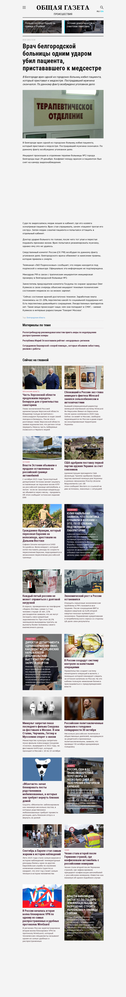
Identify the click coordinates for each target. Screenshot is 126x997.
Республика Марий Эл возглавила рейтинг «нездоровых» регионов (56, 340)
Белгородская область (36, 317)
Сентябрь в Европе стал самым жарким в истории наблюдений (42, 852)
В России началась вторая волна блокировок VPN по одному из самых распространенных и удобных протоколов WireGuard (41, 917)
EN (102, 11)
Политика (72, 510)
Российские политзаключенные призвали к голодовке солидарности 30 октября (83, 727)
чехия (66, 850)
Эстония (26, 462)
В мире (71, 766)
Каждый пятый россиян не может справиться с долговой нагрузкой (41, 599)
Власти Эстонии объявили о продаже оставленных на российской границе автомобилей (40, 470)
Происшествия (63, 14)
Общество (31, 639)
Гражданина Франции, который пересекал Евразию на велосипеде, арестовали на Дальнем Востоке (42, 535)
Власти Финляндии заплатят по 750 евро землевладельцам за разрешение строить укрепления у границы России (82, 905)
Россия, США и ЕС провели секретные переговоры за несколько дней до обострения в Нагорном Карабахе (83, 778)
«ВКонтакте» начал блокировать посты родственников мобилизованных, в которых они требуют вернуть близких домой (41, 792)
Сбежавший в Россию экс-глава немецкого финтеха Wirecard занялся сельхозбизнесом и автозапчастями (83, 397)
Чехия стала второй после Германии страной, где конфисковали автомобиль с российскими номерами (81, 858)
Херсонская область (31, 392)
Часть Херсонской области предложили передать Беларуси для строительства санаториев (40, 400)
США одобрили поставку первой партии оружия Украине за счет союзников (83, 466)
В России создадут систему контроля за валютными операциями (81, 664)
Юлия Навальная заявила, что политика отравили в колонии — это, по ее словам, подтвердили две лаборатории (83, 522)
